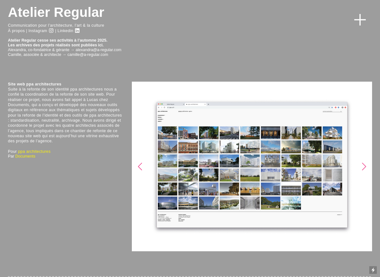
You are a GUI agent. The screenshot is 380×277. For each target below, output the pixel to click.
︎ (360, 20)
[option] (252, 166)
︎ (51, 31)
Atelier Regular (56, 12)
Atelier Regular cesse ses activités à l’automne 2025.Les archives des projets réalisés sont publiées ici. (57, 42)
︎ (77, 31)
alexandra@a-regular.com (99, 50)
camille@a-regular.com (88, 54)
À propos (16, 31)
